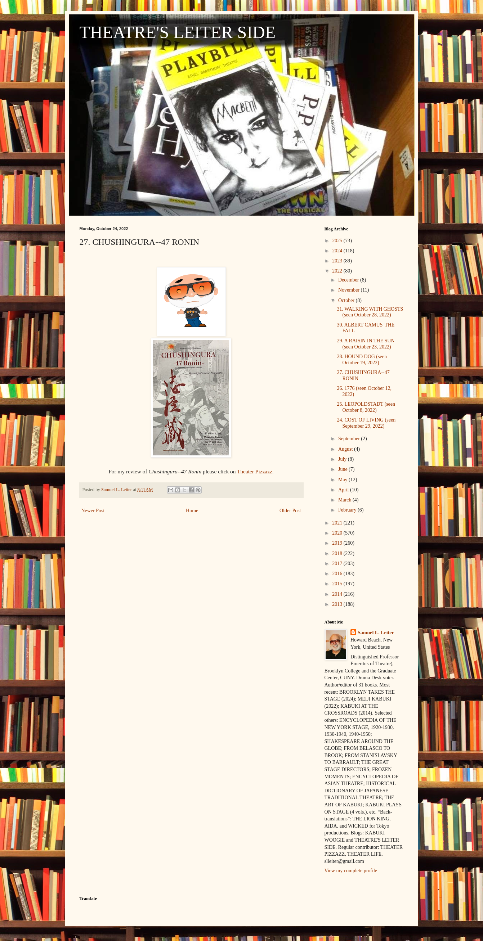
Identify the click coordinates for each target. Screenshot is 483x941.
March (345, 500)
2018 (338, 553)
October (347, 300)
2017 (338, 563)
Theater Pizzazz (254, 471)
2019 (338, 543)
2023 (338, 261)
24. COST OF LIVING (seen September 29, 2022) (366, 423)
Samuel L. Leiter (376, 632)
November (349, 290)
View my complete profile (351, 870)
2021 (338, 523)
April (344, 489)
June (343, 469)
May (343, 479)
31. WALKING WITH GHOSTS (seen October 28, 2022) (370, 312)
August (346, 449)
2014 (338, 594)
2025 (338, 240)
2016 (338, 573)
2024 (338, 250)
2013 (338, 604)
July (343, 459)
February (348, 510)
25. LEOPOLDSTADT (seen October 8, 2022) (366, 407)
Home (192, 510)
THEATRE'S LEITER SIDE (178, 32)
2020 (338, 533)
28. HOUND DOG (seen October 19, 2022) (361, 359)
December (349, 280)
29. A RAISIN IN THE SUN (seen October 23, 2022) (365, 344)
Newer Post (93, 510)
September (349, 438)
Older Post (290, 510)
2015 (338, 583)
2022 (338, 271)
